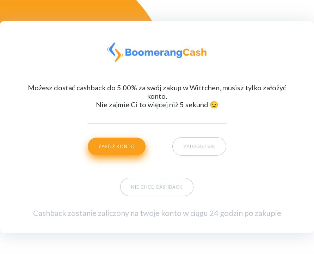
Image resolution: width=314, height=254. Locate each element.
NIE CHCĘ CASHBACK (157, 187)
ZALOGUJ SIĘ (199, 146)
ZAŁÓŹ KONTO (116, 146)
